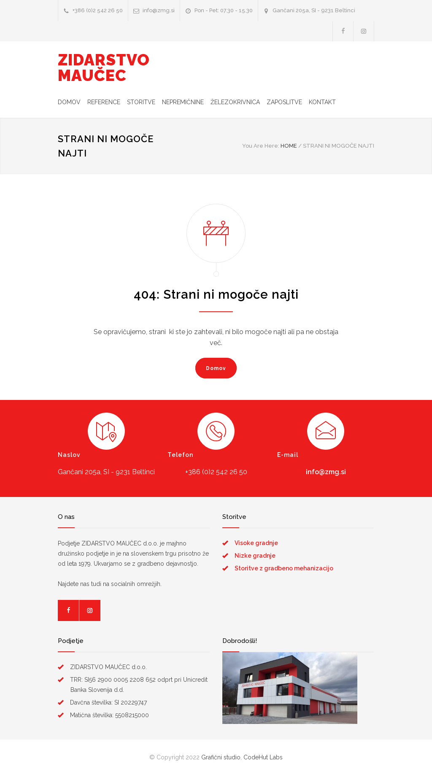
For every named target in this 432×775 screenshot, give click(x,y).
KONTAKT (322, 102)
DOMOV (69, 102)
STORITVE (141, 102)
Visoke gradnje (256, 543)
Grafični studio (220, 757)
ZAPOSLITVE (284, 102)
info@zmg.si (326, 472)
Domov (216, 368)
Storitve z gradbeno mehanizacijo (284, 568)
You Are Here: (260, 146)
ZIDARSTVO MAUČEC (104, 68)
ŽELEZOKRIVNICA (235, 102)
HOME (289, 146)
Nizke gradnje (255, 555)
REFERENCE (103, 102)
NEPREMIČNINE (183, 102)
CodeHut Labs (263, 757)
